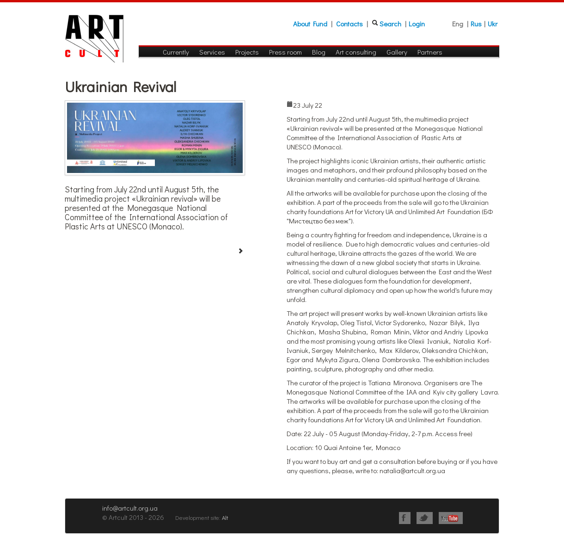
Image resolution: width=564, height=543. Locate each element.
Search (390, 23)
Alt (225, 517)
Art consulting (356, 51)
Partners (429, 51)
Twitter (424, 518)
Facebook (405, 518)
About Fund (310, 23)
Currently (176, 51)
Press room (285, 51)
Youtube (450, 518)
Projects (247, 51)
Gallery (396, 51)
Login (417, 23)
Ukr (492, 23)
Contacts (349, 23)
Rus (476, 23)
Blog (318, 51)
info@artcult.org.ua (130, 507)
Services (212, 51)
